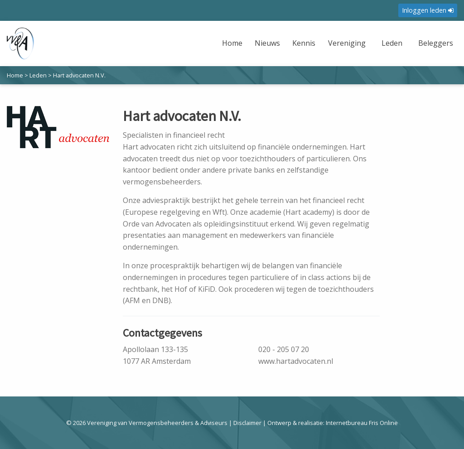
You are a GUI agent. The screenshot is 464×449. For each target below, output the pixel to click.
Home (232, 43)
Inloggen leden (428, 10)
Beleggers (435, 43)
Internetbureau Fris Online (362, 423)
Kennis (303, 43)
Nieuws (267, 43)
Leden (392, 43)
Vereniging (347, 43)
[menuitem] (233, 48)
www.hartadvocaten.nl (295, 361)
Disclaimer (247, 423)
